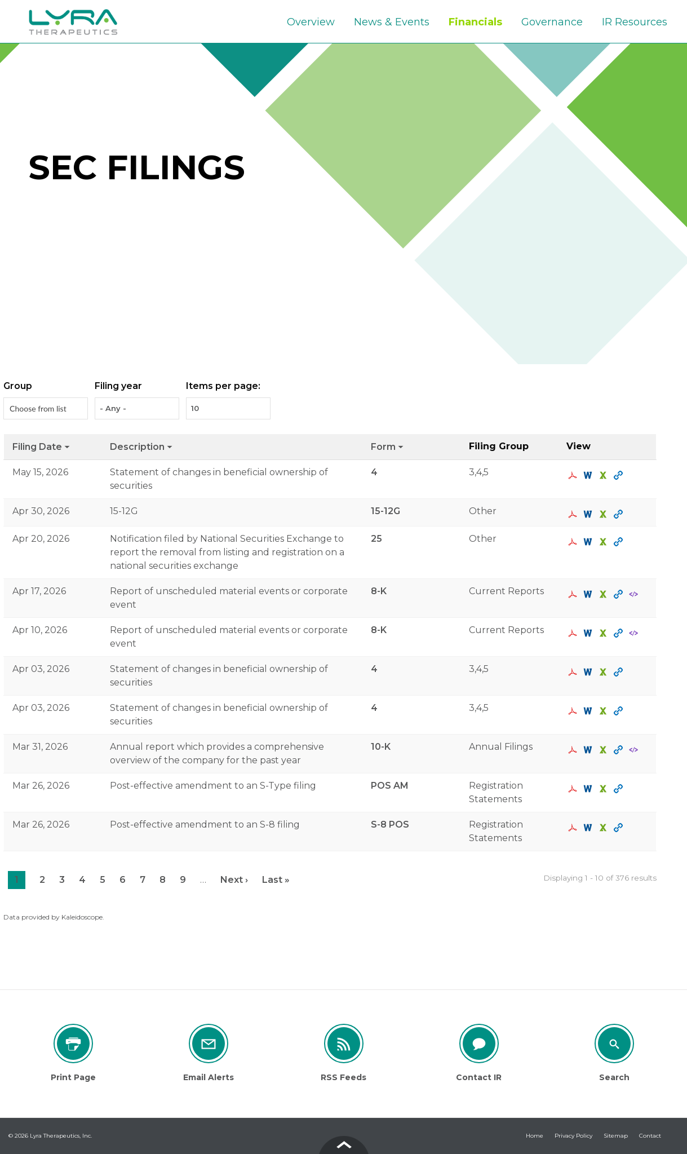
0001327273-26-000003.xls (604, 750)
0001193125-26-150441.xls (604, 633)
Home (534, 1135)
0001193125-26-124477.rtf (589, 788)
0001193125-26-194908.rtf (589, 514)
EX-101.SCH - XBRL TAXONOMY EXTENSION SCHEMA (634, 594)
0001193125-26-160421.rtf (589, 594)
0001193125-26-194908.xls (604, 514)
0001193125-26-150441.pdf (574, 633)
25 (376, 538)
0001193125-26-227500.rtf (589, 475)
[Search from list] (39, 408)
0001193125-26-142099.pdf (574, 672)
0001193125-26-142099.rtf (589, 672)
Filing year (118, 386)
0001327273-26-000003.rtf (589, 750)
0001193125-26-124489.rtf (589, 827)
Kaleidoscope (82, 917)
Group (17, 386)
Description (142, 446)
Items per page (222, 386)
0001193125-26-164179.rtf (589, 542)
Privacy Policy (573, 1135)
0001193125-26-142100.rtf (589, 711)
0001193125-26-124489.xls (604, 827)
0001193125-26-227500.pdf (574, 475)
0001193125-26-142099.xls (604, 672)
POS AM (390, 785)
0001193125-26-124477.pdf (574, 788)
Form (388, 446)
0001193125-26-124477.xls (604, 788)
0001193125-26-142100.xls (604, 711)
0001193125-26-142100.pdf (574, 711)
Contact (650, 1135)
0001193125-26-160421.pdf (574, 594)
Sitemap (616, 1135)
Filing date (41, 446)
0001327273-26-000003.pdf (574, 750)
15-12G (385, 511)
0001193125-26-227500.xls (604, 475)
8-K (379, 591)
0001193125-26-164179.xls (604, 542)
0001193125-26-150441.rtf (589, 633)
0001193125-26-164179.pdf (574, 542)
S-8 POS (390, 824)
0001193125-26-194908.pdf (574, 514)
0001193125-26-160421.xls (604, 594)
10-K (381, 746)
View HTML (619, 475)
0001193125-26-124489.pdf (574, 827)
